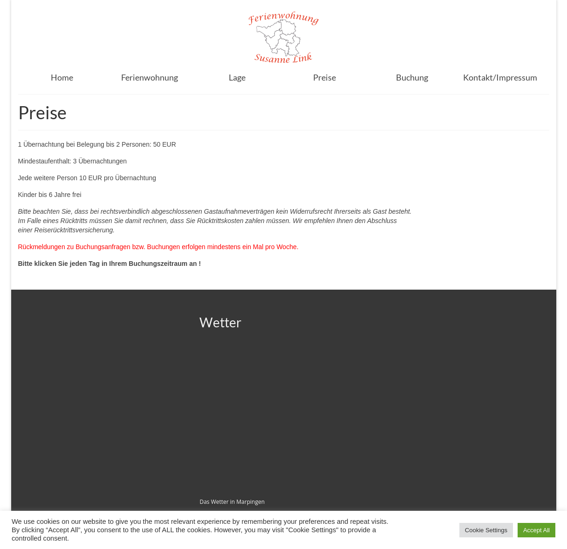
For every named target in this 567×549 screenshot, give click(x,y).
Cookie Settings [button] (486, 530)
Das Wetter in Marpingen (232, 502)
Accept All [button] (536, 530)
